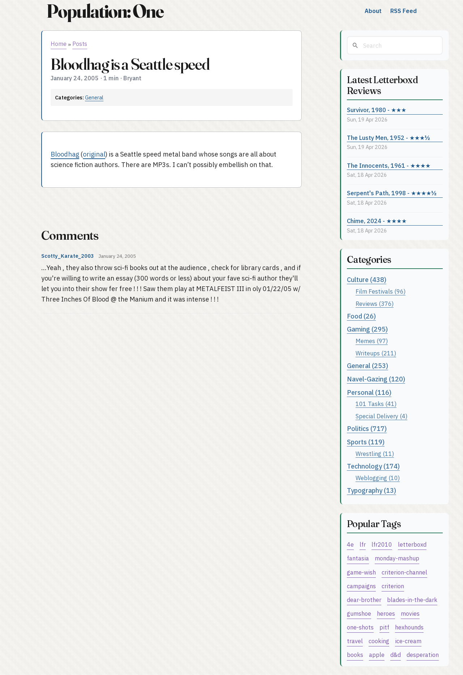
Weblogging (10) (378, 478)
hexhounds (409, 627)
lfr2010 (381, 544)
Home (59, 43)
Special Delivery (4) (381, 416)
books (355, 654)
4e (350, 544)
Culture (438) (366, 279)
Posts (79, 43)
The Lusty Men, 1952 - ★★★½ (388, 137)
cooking (379, 641)
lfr (363, 544)
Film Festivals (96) (380, 291)
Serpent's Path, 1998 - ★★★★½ (392, 193)
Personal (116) (369, 392)
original (94, 154)
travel (355, 641)
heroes (386, 613)
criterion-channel (404, 572)
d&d (395, 654)
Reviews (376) (375, 303)
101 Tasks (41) (376, 403)
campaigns (361, 586)
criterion (393, 586)
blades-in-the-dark (412, 599)
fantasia (358, 558)
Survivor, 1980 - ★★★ (376, 110)
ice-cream (408, 641)
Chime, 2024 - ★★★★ (377, 221)
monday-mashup (397, 558)
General (94, 97)
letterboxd (412, 544)
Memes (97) (372, 341)
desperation (423, 654)
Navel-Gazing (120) (376, 379)
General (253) (367, 366)
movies (410, 613)
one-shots (360, 627)
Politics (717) (367, 428)
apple (377, 654)
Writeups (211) (376, 353)
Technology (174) (373, 466)
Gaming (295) (367, 329)
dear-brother (364, 599)
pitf (384, 627)
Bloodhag (65, 154)
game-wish (361, 572)
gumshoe (359, 613)
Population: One (104, 11)
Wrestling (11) (375, 453)
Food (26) (361, 316)
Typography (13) (371, 490)
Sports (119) (366, 442)
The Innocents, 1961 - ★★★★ (388, 165)
